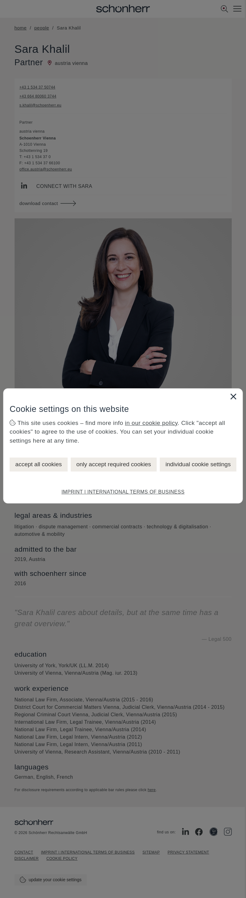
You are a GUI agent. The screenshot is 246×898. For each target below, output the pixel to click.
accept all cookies (38, 464)
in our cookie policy (151, 423)
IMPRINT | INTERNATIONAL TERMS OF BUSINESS (123, 492)
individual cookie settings (197, 464)
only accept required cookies (113, 464)
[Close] (233, 396)
